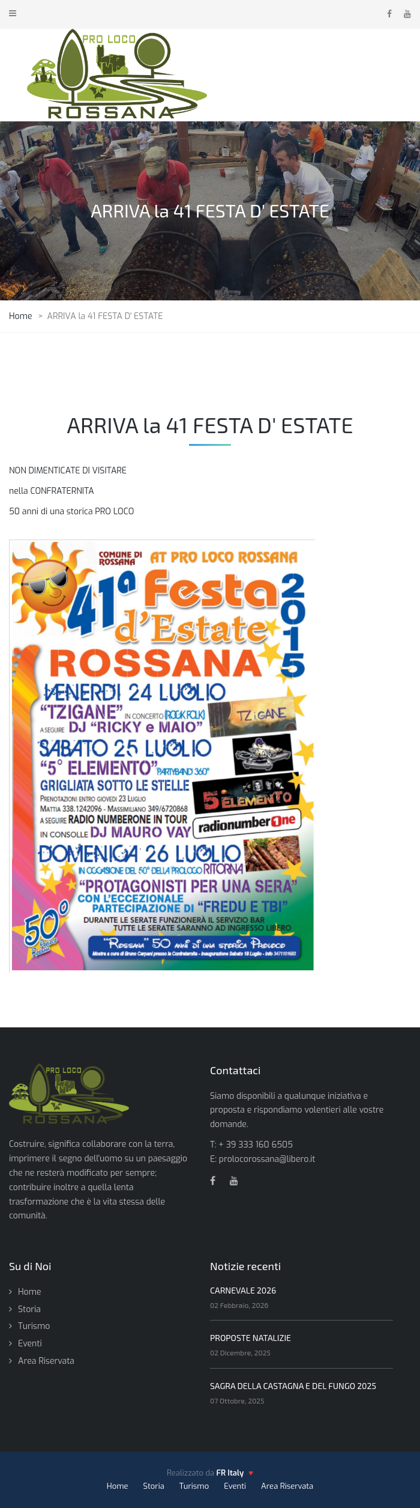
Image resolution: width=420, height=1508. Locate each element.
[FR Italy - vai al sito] (235, 1473)
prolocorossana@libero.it (267, 1159)
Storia (29, 1309)
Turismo (34, 1326)
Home (29, 1292)
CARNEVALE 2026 (243, 1290)
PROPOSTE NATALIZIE (250, 1338)
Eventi (30, 1343)
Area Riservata (46, 1361)
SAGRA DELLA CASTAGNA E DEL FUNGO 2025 (293, 1386)
